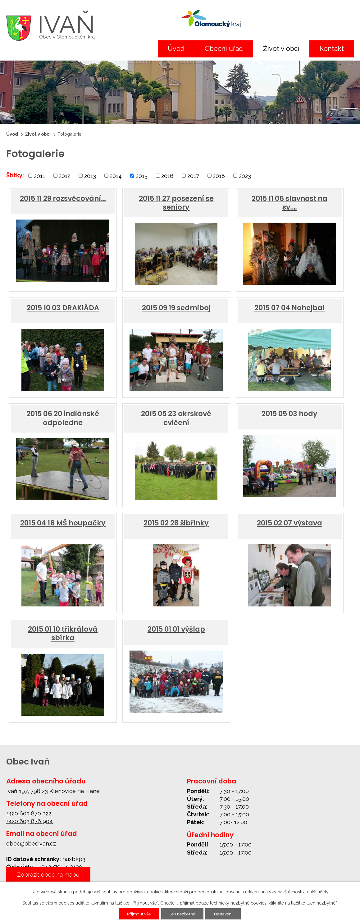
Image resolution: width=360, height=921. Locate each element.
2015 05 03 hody (289, 414)
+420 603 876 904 (29, 821)
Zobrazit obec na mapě (48, 875)
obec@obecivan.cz (31, 843)
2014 (116, 175)
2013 (90, 175)
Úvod (176, 48)
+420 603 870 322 (28, 813)
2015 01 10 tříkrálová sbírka (63, 633)
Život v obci (281, 48)
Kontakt (332, 48)
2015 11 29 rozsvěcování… (63, 198)
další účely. (318, 891)
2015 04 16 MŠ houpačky (63, 523)
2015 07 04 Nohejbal (289, 308)
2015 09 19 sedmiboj (176, 308)
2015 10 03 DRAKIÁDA (63, 308)
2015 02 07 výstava (289, 523)
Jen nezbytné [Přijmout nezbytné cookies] (182, 913)
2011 (39, 175)
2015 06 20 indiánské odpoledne (62, 418)
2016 (167, 175)
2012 (64, 175)
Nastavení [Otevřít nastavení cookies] (225, 913)
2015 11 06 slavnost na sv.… (289, 202)
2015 (142, 175)
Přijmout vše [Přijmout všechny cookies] (137, 913)
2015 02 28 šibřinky (176, 523)
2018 (219, 175)
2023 (245, 175)
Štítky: (15, 175)
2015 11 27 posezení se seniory (176, 202)
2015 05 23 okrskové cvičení (176, 418)
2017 (193, 175)
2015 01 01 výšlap (176, 629)
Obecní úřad (224, 48)
